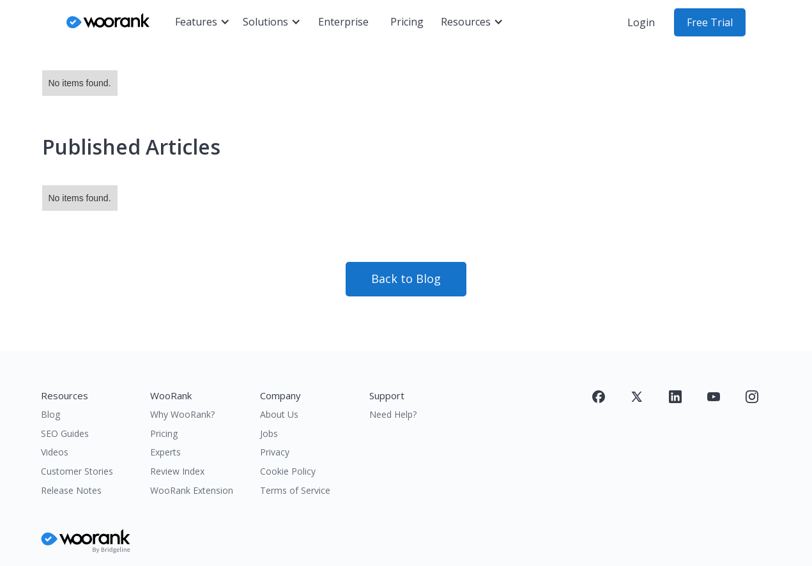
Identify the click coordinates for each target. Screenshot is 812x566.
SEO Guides (65, 433)
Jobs (269, 433)
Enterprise (343, 22)
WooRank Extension (191, 490)
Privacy (274, 452)
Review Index (177, 471)
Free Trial (710, 22)
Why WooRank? (182, 414)
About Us (279, 414)
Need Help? (393, 414)
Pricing (407, 22)
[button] (202, 22)
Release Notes (71, 490)
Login (641, 22)
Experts (165, 452)
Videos (54, 452)
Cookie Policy (288, 471)
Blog (50, 414)
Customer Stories (77, 471)
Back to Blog (406, 278)
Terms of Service (295, 490)
